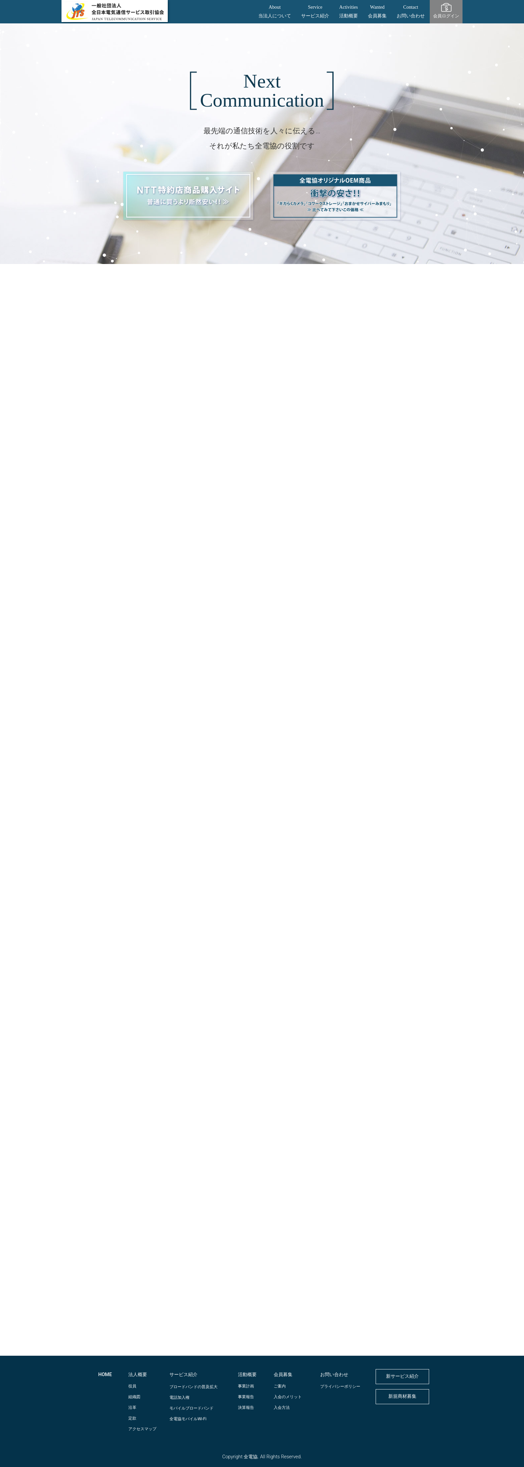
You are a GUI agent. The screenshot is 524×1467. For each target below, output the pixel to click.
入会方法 (282, 1407)
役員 (132, 1386)
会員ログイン (446, 15)
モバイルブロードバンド (191, 1408)
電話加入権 (179, 1397)
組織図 (134, 1396)
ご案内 (280, 1386)
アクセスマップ (142, 1429)
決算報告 (246, 1407)
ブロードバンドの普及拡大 (193, 1386)
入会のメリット (288, 1396)
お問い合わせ (334, 1374)
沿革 (132, 1407)
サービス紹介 (183, 1374)
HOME (105, 1374)
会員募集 (283, 1374)
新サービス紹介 (402, 1376)
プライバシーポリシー (340, 1386)
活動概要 (247, 1374)
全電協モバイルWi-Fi (187, 1419)
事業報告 (246, 1396)
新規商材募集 (402, 1396)
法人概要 (137, 1374)
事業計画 (246, 1386)
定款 (132, 1418)
